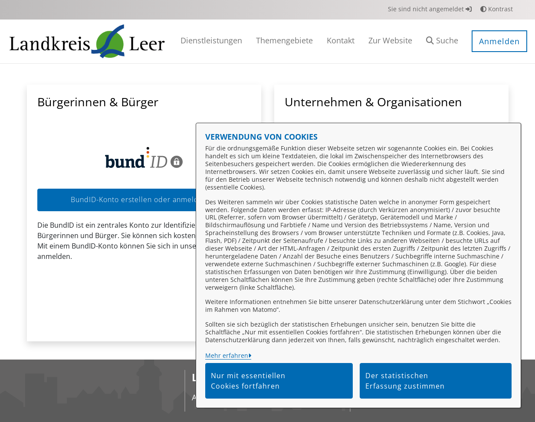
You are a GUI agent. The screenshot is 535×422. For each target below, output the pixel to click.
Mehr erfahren (226, 355)
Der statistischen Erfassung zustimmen (405, 381)
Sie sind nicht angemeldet (430, 9)
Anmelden (499, 41)
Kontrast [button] (496, 9)
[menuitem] (211, 41)
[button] (442, 41)
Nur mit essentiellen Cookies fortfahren (248, 381)
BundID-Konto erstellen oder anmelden (144, 199)
